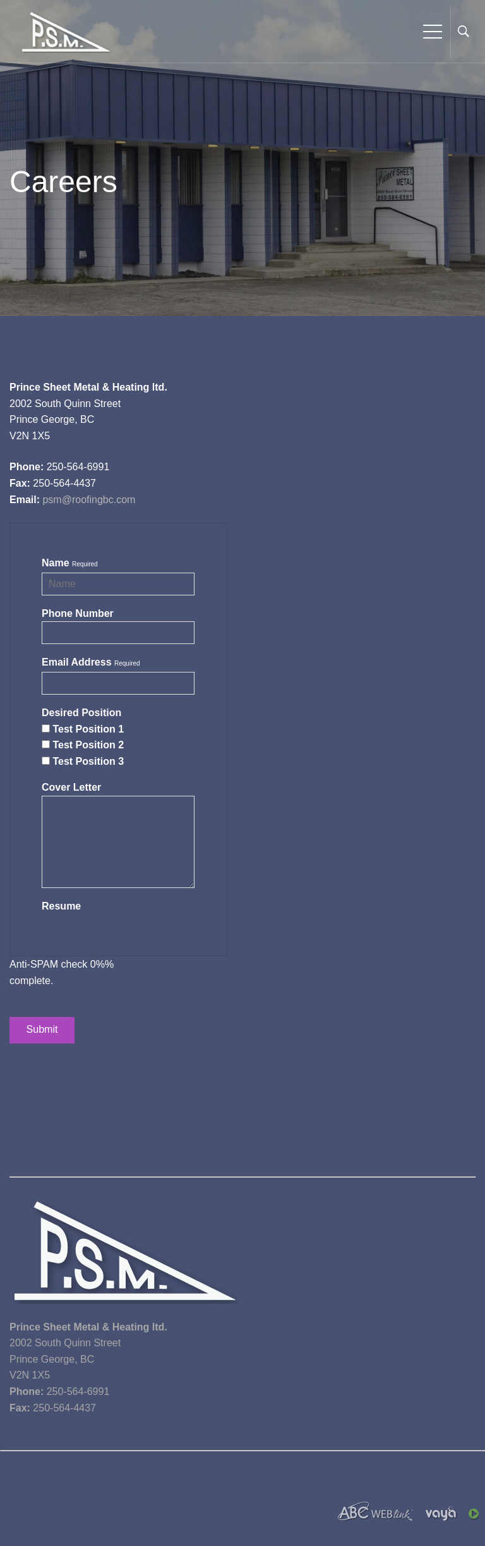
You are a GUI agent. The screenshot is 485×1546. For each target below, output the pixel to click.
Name (55, 562)
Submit (42, 1030)
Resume (61, 906)
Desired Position (81, 712)
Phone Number (78, 613)
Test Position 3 (88, 761)
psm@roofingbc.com (88, 499)
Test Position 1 (88, 729)
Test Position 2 (88, 745)
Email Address (77, 662)
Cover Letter (71, 787)
